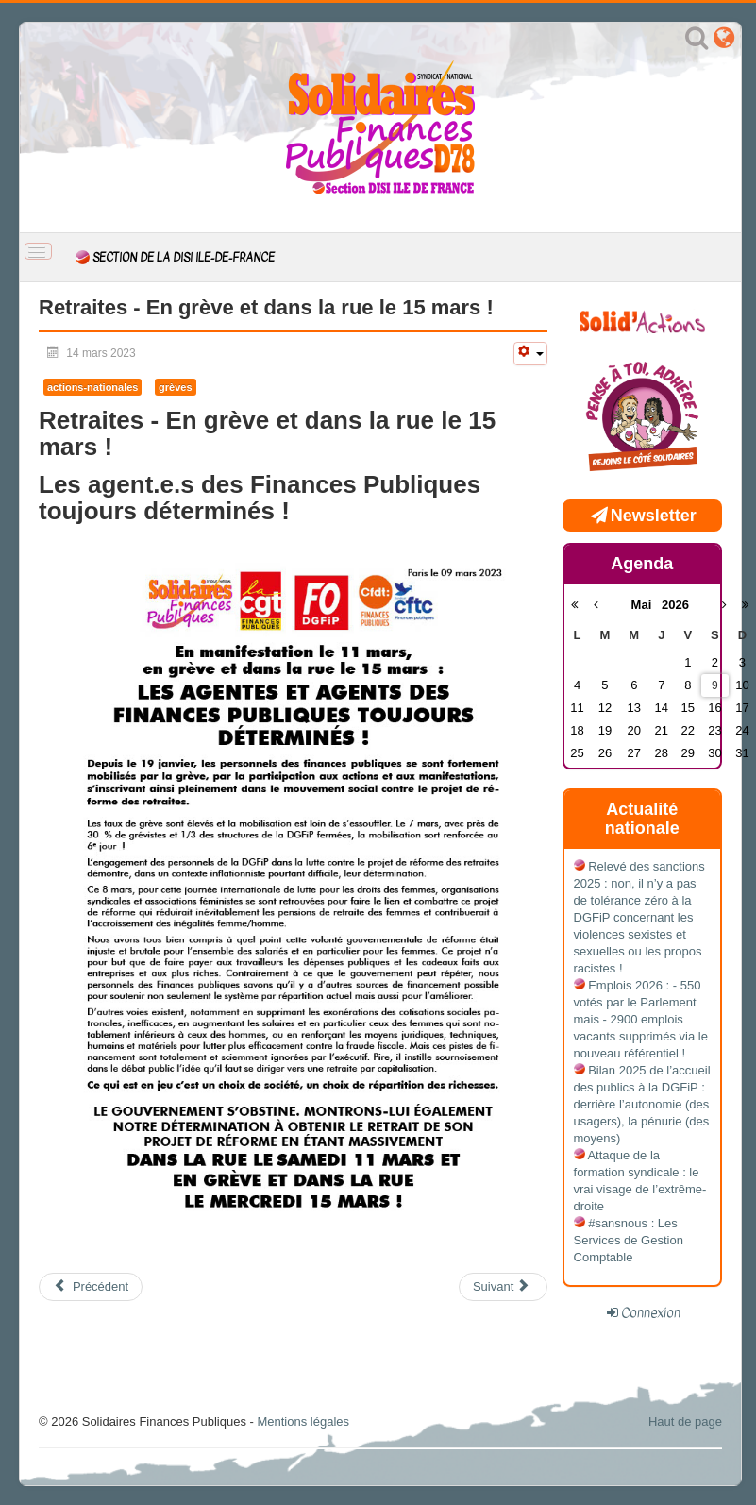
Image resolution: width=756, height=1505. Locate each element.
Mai (647, 605)
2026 (675, 605)
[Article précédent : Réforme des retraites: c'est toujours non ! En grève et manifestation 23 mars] (91, 1287)
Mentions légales (303, 1421)
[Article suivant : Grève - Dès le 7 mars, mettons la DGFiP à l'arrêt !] (503, 1287)
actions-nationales (92, 387)
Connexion (650, 1312)
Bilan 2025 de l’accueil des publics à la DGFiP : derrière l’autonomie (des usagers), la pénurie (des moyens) (642, 1104)
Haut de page (685, 1421)
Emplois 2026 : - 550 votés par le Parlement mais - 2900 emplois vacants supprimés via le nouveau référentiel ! (641, 1019)
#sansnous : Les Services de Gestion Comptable (628, 1240)
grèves (175, 387)
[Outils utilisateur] (530, 353)
